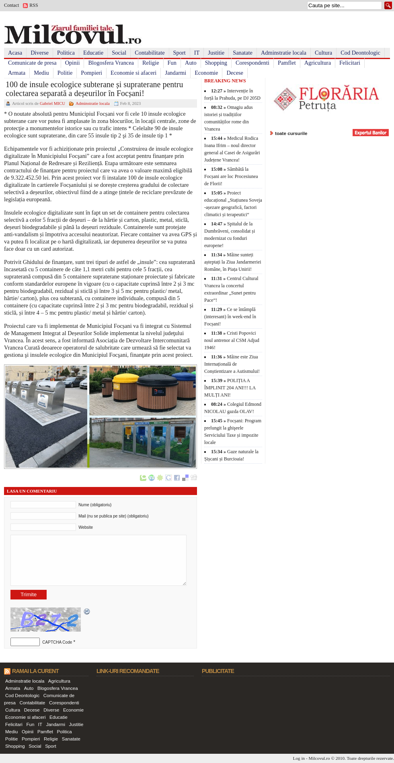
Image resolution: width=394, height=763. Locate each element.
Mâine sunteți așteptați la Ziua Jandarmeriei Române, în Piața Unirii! (232, 262)
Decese (234, 73)
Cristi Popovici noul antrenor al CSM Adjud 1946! (231, 340)
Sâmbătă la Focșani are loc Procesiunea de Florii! (231, 176)
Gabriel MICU (52, 103)
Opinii (72, 62)
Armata (16, 73)
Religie (150, 62)
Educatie (93, 52)
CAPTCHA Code (57, 642)
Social (119, 52)
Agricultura (317, 62)
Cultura (323, 52)
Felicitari (349, 62)
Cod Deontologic (360, 52)
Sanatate (242, 52)
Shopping (216, 62)
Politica (66, 52)
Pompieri (91, 73)
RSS (33, 5)
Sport (179, 52)
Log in (299, 758)
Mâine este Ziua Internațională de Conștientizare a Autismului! (232, 364)
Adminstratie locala (283, 52)
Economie (206, 73)
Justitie (216, 52)
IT (197, 52)
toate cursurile (291, 133)
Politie (65, 73)
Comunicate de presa (32, 62)
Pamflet (287, 62)
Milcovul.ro (319, 758)
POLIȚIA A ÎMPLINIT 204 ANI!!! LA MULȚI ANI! (229, 388)
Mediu (41, 73)
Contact (11, 5)
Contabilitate (149, 52)
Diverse (40, 52)
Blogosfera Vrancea (111, 62)
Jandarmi (175, 73)
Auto (191, 62)
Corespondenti (252, 62)
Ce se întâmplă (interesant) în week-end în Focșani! (230, 317)
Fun (172, 62)
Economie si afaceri (133, 73)
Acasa (15, 52)
